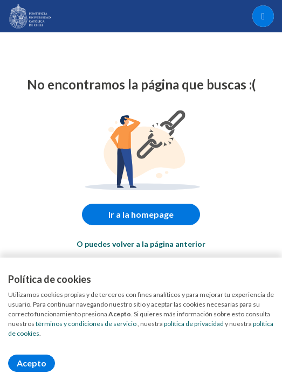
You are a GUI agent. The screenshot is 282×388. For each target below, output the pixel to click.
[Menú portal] (263, 16)
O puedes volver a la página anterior (141, 243)
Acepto (31, 363)
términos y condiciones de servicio (86, 324)
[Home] (30, 16)
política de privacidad (194, 324)
